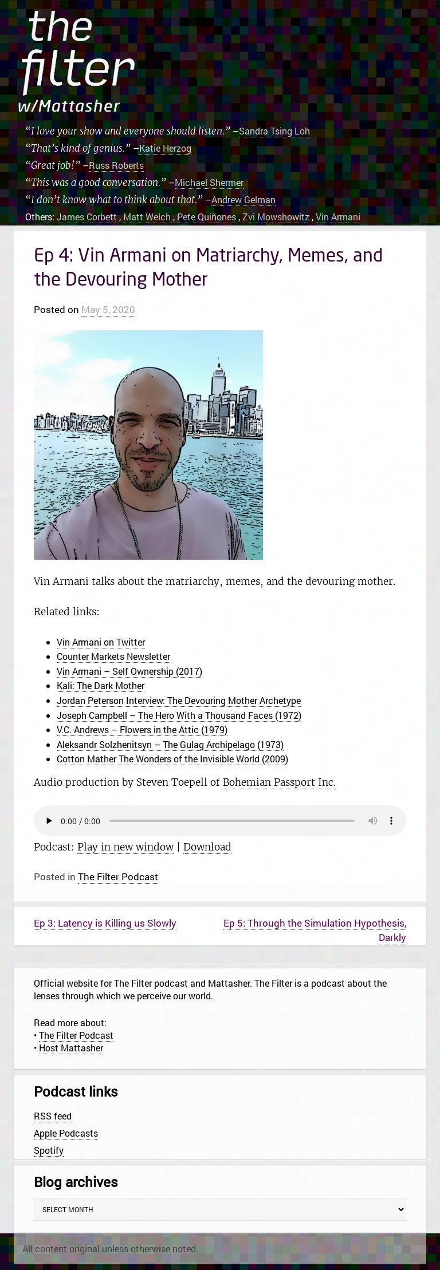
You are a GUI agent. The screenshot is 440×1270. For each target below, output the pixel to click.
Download (207, 847)
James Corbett (87, 217)
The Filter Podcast (118, 876)
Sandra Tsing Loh (274, 131)
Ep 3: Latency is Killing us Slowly (105, 922)
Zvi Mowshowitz (275, 217)
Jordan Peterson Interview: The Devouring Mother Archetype (179, 700)
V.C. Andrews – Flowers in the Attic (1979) (142, 729)
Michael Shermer (209, 182)
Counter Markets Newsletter (113, 656)
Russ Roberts (116, 165)
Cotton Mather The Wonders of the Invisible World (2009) (172, 759)
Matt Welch (147, 217)
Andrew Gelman (243, 199)
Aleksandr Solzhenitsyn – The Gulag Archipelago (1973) (170, 744)
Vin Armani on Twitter (101, 642)
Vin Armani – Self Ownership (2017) (129, 671)
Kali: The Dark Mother (100, 685)
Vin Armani (338, 217)
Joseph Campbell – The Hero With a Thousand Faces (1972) (179, 715)
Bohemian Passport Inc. (279, 782)
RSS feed (53, 1116)
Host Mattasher (71, 1048)
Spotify (49, 1150)
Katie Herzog (165, 148)
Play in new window (125, 847)
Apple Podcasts (66, 1133)
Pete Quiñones (206, 217)
